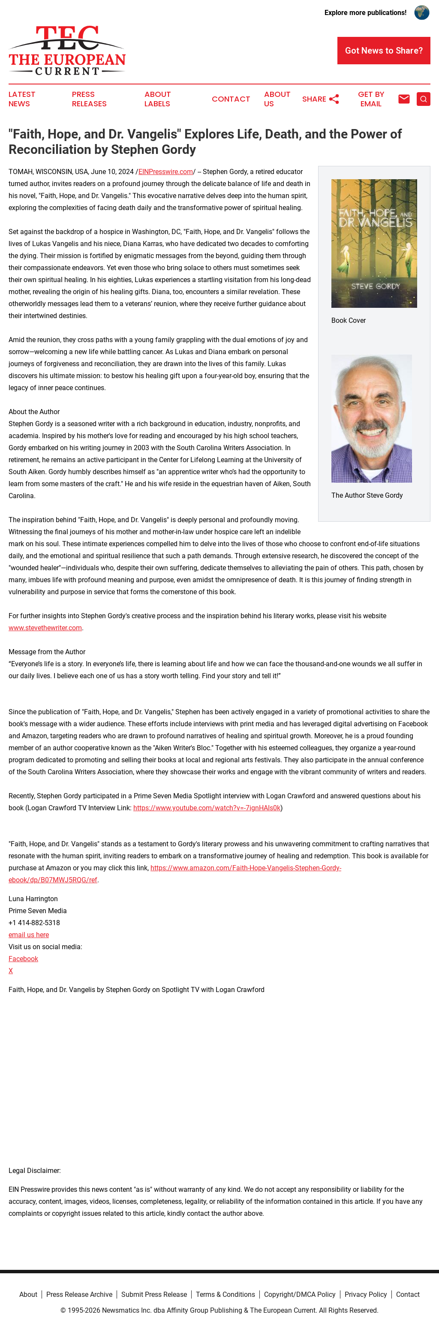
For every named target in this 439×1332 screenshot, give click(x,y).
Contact (231, 99)
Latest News (22, 99)
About (28, 1294)
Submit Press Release (154, 1294)
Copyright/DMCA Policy (300, 1294)
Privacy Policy (366, 1294)
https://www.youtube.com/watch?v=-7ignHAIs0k (206, 808)
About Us (277, 99)
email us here (29, 935)
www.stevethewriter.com (45, 628)
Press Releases (89, 99)
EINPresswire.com (165, 172)
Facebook (23, 959)
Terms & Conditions (225, 1294)
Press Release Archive (79, 1294)
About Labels (157, 99)
